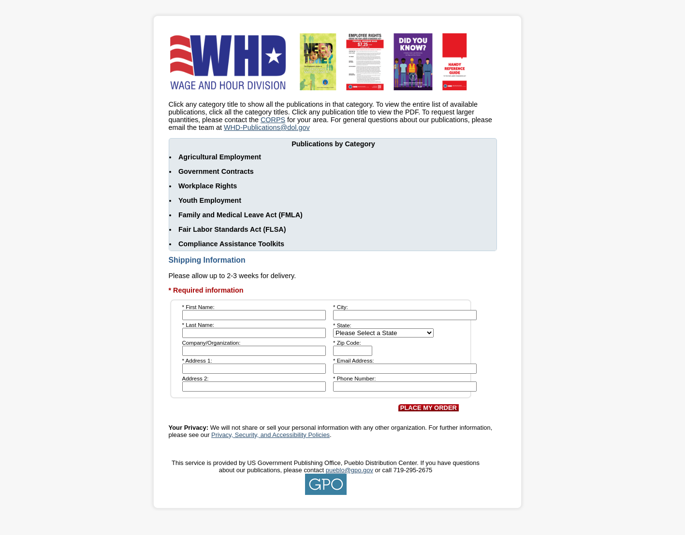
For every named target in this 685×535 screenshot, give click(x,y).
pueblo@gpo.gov (349, 470)
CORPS (273, 120)
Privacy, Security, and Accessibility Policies (270, 434)
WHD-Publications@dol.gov (267, 127)
